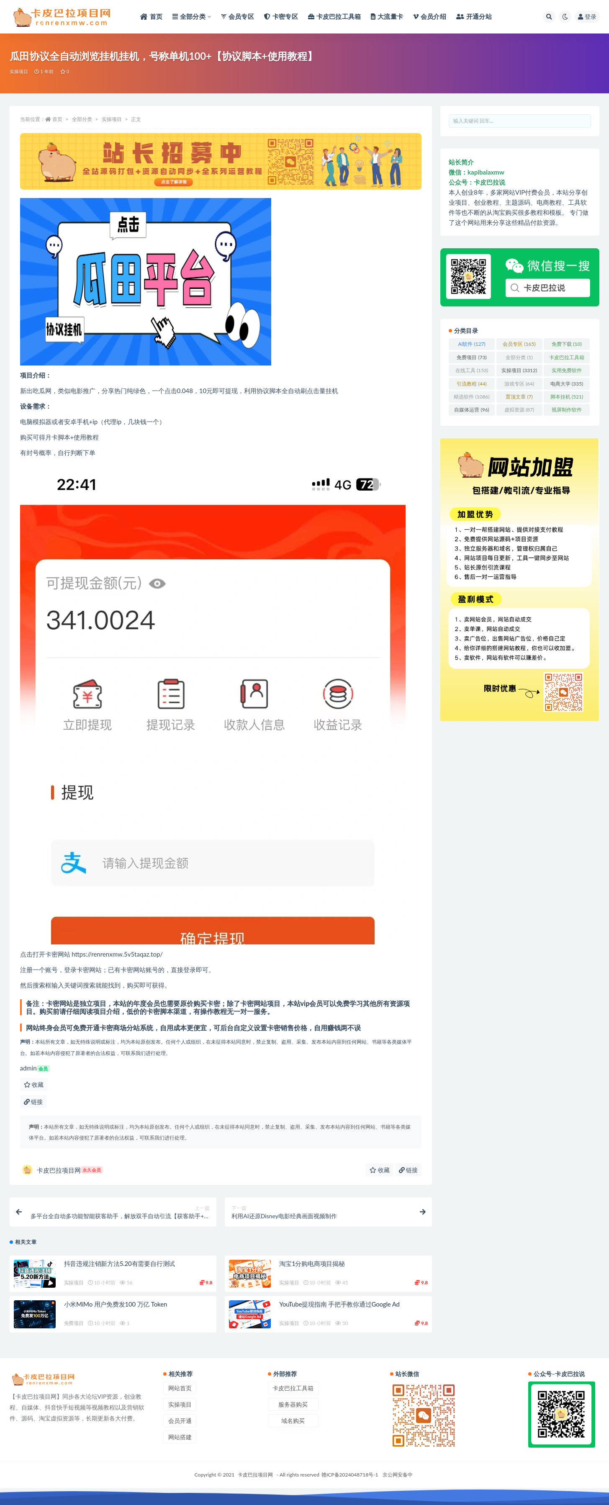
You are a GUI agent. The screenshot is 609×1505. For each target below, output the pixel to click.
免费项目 (74, 1323)
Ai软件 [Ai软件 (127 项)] (471, 344)
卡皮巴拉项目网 (62, 1170)
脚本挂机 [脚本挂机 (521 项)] (566, 397)
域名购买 (293, 1420)
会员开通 (180, 1420)
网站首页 (180, 1388)
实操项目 (19, 71)
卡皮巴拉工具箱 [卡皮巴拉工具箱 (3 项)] (566, 358)
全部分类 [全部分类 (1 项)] (519, 357)
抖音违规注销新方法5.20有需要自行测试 (119, 1263)
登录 (587, 16)
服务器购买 (293, 1404)
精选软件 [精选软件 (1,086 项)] (471, 397)
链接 (33, 1101)
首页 (57, 119)
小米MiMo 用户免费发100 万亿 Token (115, 1304)
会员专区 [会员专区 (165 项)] (519, 344)
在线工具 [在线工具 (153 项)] (471, 370)
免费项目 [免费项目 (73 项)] (471, 357)
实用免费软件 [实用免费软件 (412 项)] (567, 371)
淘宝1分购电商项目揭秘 (312, 1263)
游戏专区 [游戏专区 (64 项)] (519, 384)
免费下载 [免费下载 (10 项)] (566, 344)
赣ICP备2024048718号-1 (349, 1475)
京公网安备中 (398, 1475)
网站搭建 (180, 1437)
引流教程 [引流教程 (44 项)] (471, 384)
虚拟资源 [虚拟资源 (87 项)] (519, 409)
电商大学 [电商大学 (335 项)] (566, 384)
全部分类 (82, 119)
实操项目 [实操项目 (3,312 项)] (519, 370)
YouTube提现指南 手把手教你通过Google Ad (339, 1304)
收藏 (34, 1084)
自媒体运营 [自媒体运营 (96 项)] (471, 409)
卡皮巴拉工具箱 (292, 1388)
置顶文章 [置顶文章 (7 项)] (519, 397)
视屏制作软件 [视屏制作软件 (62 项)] (567, 411)
